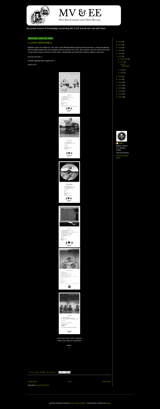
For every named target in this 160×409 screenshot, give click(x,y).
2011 (120, 97)
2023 (120, 45)
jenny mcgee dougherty (78, 403)
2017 (120, 79)
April (122, 73)
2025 (120, 42)
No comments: (51, 372)
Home (70, 381)
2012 (120, 94)
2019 (120, 56)
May (122, 70)
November (124, 59)
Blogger (108, 403)
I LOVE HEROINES (40, 42)
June (122, 62)
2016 (120, 82)
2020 (120, 53)
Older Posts (106, 381)
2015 (120, 85)
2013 (120, 91)
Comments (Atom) (43, 385)
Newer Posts (32, 381)
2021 (120, 50)
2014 (120, 88)
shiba (121, 143)
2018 (120, 76)
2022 (120, 47)
